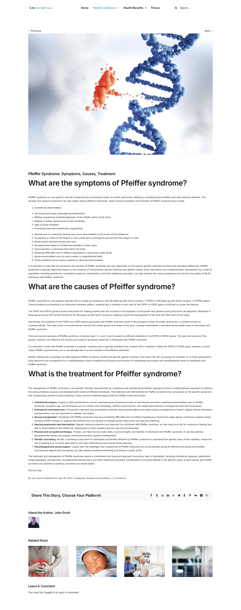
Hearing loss (40, 234)
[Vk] (195, 495)
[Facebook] (151, 495)
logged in (49, 592)
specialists (33, 273)
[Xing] (201, 495)
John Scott (37, 478)
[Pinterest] (190, 495)
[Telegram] (179, 495)
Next (207, 30)
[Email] (207, 495)
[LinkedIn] (168, 495)
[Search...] (192, 8)
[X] (157, 495)
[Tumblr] (184, 495)
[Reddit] (162, 495)
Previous (36, 30)
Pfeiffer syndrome (37, 197)
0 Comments (119, 478)
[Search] (176, 8)
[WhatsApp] (173, 495)
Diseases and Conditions (99, 478)
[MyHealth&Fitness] (40, 6)
